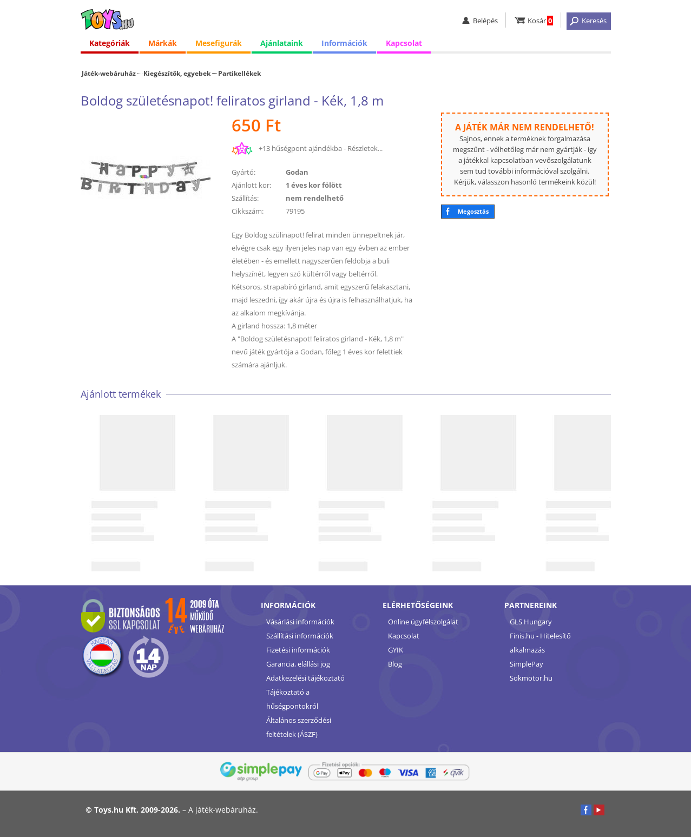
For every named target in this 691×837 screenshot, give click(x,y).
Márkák (162, 43)
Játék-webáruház (109, 73)
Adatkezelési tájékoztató (305, 678)
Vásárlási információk (300, 622)
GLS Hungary (531, 622)
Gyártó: (243, 172)
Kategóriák (109, 43)
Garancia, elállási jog (298, 664)
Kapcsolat (404, 43)
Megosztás (473, 211)
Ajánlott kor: (251, 185)
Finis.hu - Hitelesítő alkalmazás (540, 643)
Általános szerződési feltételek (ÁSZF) (298, 727)
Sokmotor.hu (531, 678)
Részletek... (365, 148)
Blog (395, 664)
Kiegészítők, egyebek (176, 73)
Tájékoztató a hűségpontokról (292, 699)
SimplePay (526, 664)
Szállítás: (245, 198)
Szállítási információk (299, 636)
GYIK (395, 650)
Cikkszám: (248, 211)
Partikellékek (239, 73)
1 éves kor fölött (314, 185)
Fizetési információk (298, 650)
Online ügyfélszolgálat (423, 622)
